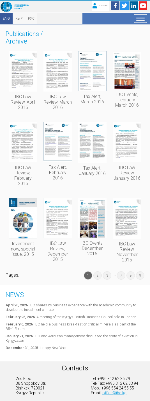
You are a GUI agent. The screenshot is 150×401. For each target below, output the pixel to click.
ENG (6, 18)
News (15, 295)
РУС (31, 18)
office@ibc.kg (114, 393)
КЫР (18, 18)
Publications (22, 33)
